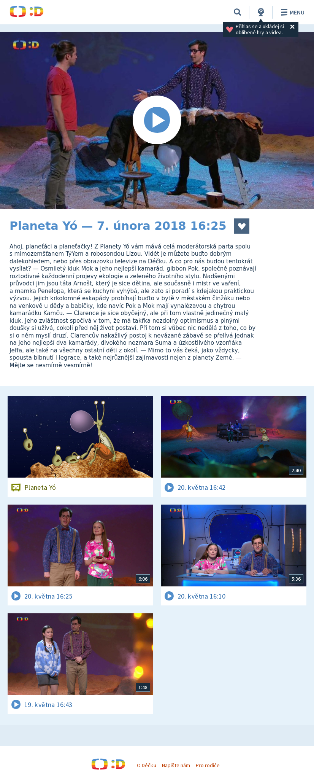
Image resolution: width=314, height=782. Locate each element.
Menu (291, 12)
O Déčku (146, 765)
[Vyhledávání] (237, 12)
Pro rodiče (208, 765)
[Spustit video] (157, 120)
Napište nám (176, 765)
